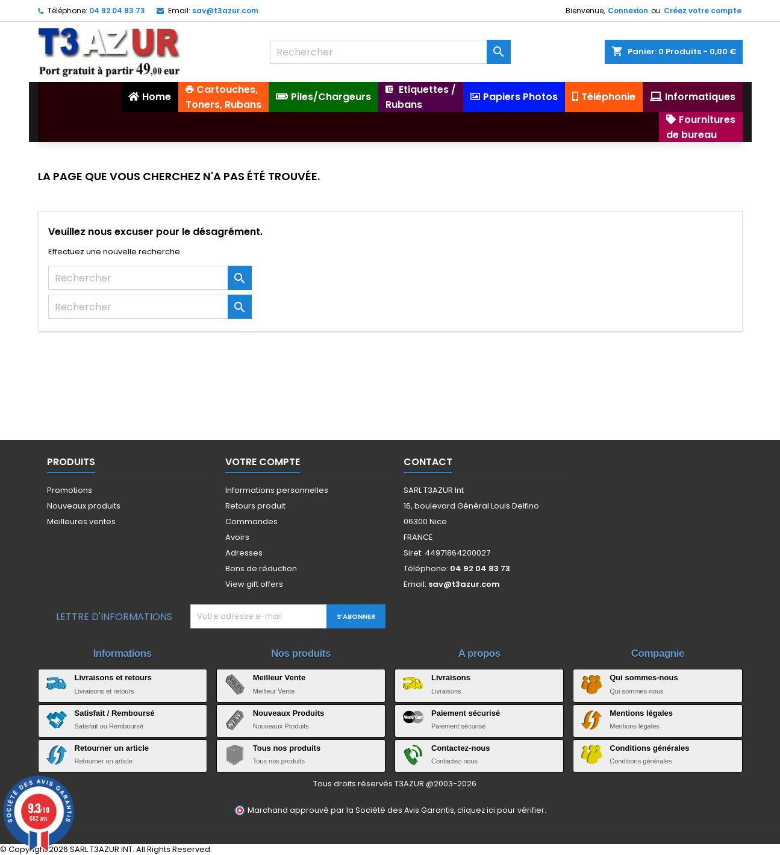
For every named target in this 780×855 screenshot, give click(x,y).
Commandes (251, 521)
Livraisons (450, 677)
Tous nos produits (286, 748)
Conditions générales (649, 748)
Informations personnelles (276, 490)
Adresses (244, 553)
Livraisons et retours (113, 677)
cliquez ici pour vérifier (500, 810)
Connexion (628, 10)
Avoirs (237, 537)
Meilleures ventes (81, 521)
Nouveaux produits (83, 506)
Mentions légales (641, 713)
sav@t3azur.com (225, 10)
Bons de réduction (261, 568)
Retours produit (255, 506)
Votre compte (262, 462)
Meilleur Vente (279, 677)
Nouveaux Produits (288, 713)
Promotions (69, 490)
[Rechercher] (390, 52)
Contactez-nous (460, 748)
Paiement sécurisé (465, 713)
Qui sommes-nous (644, 677)
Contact (428, 462)
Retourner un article (112, 748)
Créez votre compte (702, 10)
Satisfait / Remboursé (115, 713)
